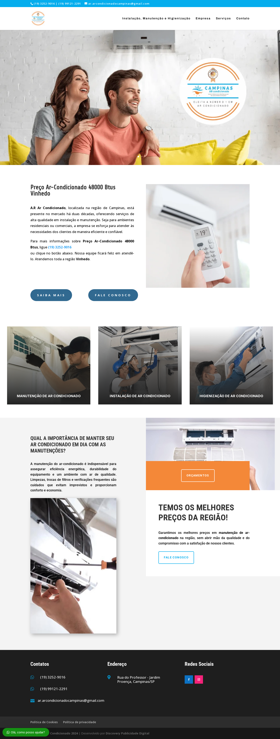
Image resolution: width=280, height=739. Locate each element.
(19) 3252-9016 (52, 677)
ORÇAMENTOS (198, 475)
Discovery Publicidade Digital (127, 733)
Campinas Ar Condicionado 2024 (54, 733)
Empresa (203, 18)
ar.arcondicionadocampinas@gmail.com (71, 700)
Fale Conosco (113, 295)
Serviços (223, 18)
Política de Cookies (44, 722)
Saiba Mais (51, 295)
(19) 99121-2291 (53, 688)
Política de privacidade (79, 722)
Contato (243, 18)
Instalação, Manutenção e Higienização (156, 18)
